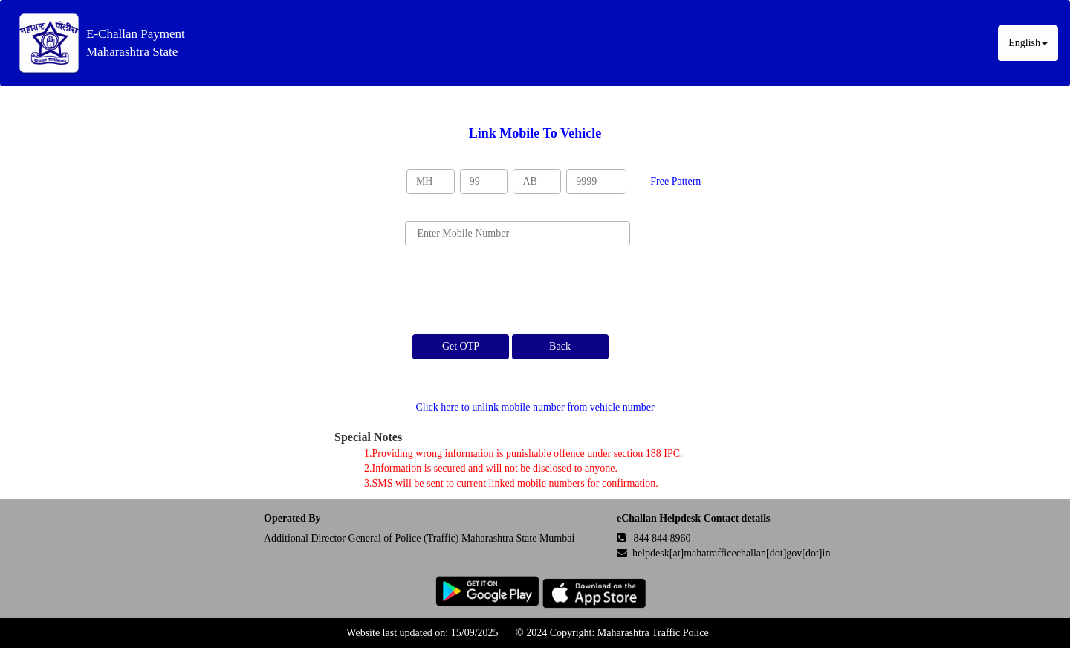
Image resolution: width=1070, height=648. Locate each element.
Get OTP (460, 346)
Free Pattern (675, 181)
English (1028, 42)
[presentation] (518, 290)
